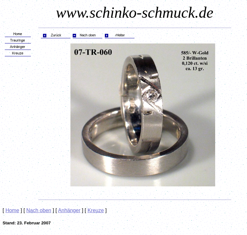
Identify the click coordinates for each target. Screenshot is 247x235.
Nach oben (38, 210)
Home (12, 210)
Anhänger (69, 210)
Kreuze (95, 210)
